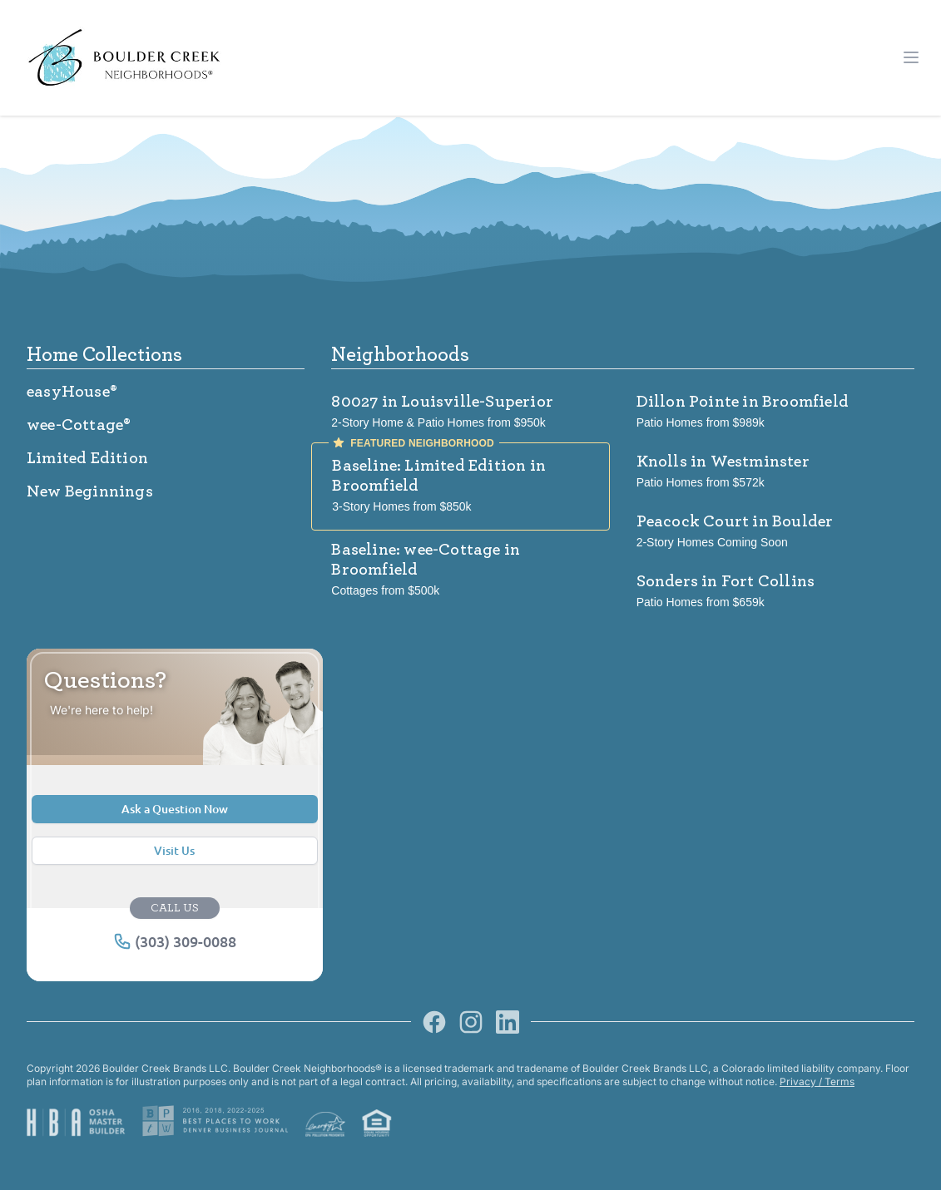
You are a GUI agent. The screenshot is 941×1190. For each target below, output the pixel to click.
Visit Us (174, 850)
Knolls (723, 461)
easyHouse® (72, 391)
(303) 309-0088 (174, 941)
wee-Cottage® (79, 425)
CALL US (175, 908)
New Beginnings (90, 491)
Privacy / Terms (817, 1081)
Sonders (725, 581)
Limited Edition (87, 458)
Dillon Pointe (742, 401)
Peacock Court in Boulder (735, 521)
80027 (442, 401)
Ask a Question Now (174, 809)
